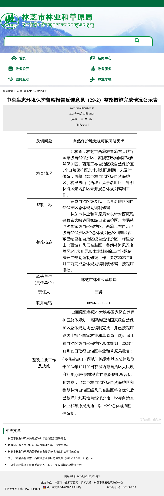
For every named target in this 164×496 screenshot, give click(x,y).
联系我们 (94, 476)
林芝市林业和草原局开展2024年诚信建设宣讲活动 (37, 438)
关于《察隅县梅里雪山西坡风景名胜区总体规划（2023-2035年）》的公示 (50, 458)
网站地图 (82, 476)
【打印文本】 (82, 125)
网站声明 (69, 476)
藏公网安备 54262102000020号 (62, 487)
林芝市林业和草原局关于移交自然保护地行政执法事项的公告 (43, 451)
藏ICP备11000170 (30, 489)
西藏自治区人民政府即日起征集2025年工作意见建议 (38, 445)
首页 (19, 91)
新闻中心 (29, 91)
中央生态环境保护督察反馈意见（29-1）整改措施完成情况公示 (45, 464)
